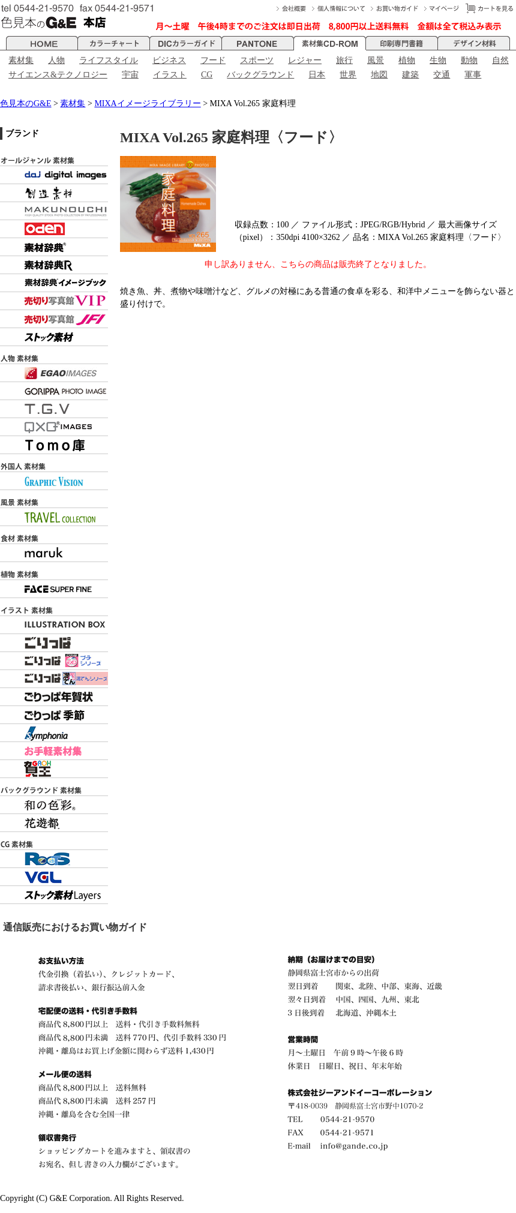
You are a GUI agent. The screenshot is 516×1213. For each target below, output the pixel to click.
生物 (438, 60)
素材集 (21, 60)
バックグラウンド (260, 74)
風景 (375, 60)
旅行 (344, 60)
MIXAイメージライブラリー (147, 103)
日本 (316, 74)
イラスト (170, 74)
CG (206, 74)
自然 (500, 60)
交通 (441, 74)
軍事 (472, 74)
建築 (410, 74)
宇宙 (130, 74)
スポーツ (257, 60)
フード (213, 60)
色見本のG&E (26, 103)
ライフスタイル (108, 60)
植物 (406, 60)
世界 (348, 74)
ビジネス (169, 60)
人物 (56, 60)
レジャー (305, 60)
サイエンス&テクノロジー (57, 74)
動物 (469, 60)
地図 (379, 74)
